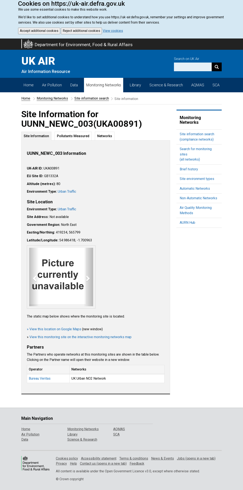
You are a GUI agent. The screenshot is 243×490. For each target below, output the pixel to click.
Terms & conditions (133, 458)
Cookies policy (67, 458)
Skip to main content (2, 41)
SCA (216, 85)
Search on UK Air (186, 59)
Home (28, 85)
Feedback (137, 464)
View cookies (113, 31)
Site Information (36, 136)
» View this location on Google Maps (54, 329)
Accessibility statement (98, 458)
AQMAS (197, 85)
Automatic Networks (195, 189)
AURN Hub (187, 223)
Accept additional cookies (39, 31)
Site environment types (197, 179)
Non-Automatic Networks (198, 198)
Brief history (189, 169)
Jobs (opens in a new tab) (196, 458)
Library (135, 85)
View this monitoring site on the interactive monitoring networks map (80, 337)
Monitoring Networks (52, 98)
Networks (104, 136)
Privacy (61, 464)
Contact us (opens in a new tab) (103, 464)
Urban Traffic (67, 191)
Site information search (91, 98)
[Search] (217, 67)
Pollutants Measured (73, 136)
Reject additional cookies (81, 31)
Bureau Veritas (40, 378)
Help (73, 464)
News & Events (162, 458)
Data (74, 85)
